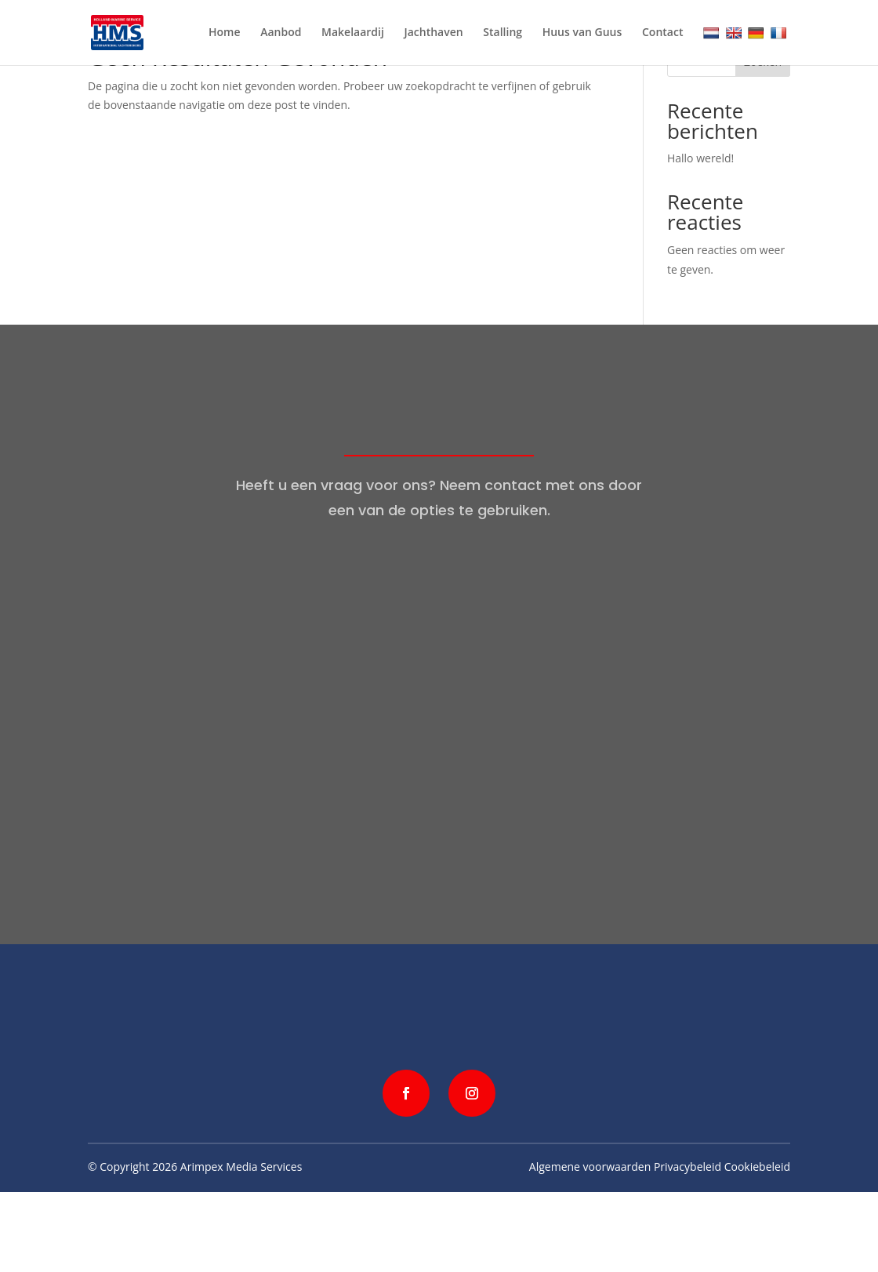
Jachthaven (434, 33)
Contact (662, 33)
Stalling (502, 33)
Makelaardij (352, 33)
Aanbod (280, 33)
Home (225, 33)
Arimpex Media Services (241, 1166)
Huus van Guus (582, 33)
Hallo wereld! (700, 158)
